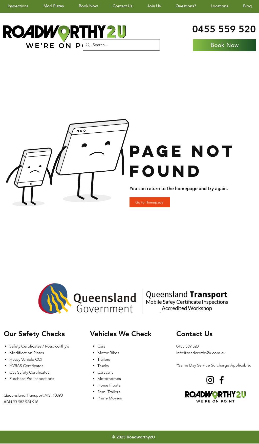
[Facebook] (222, 380)
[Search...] (121, 44)
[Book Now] (224, 45)
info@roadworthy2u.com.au (201, 352)
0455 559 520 (224, 29)
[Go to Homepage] (150, 202)
